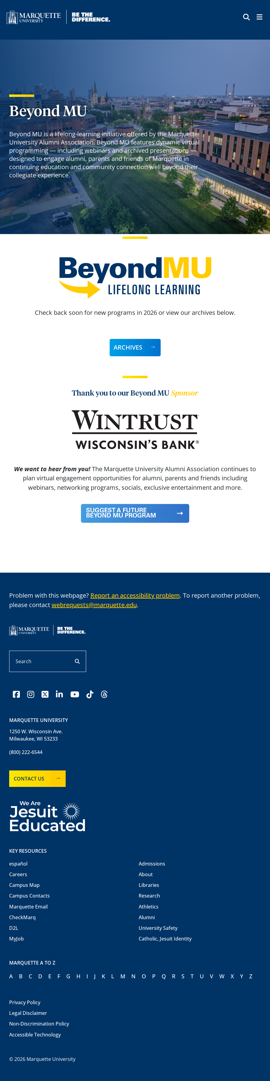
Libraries (149, 885)
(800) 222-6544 (25, 752)
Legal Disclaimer (28, 1013)
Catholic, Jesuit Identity (165, 938)
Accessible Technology (35, 1034)
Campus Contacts (29, 895)
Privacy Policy (24, 1002)
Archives (128, 347)
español (18, 863)
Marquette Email (28, 906)
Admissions (152, 863)
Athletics (149, 906)
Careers (18, 874)
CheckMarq (22, 917)
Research (149, 895)
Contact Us (29, 778)
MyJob (16, 938)
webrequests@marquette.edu (94, 605)
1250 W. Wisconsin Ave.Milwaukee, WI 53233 (36, 735)
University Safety (158, 928)
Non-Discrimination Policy (39, 1023)
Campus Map (24, 885)
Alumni (147, 917)
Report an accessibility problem (135, 595)
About (146, 874)
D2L (13, 928)
